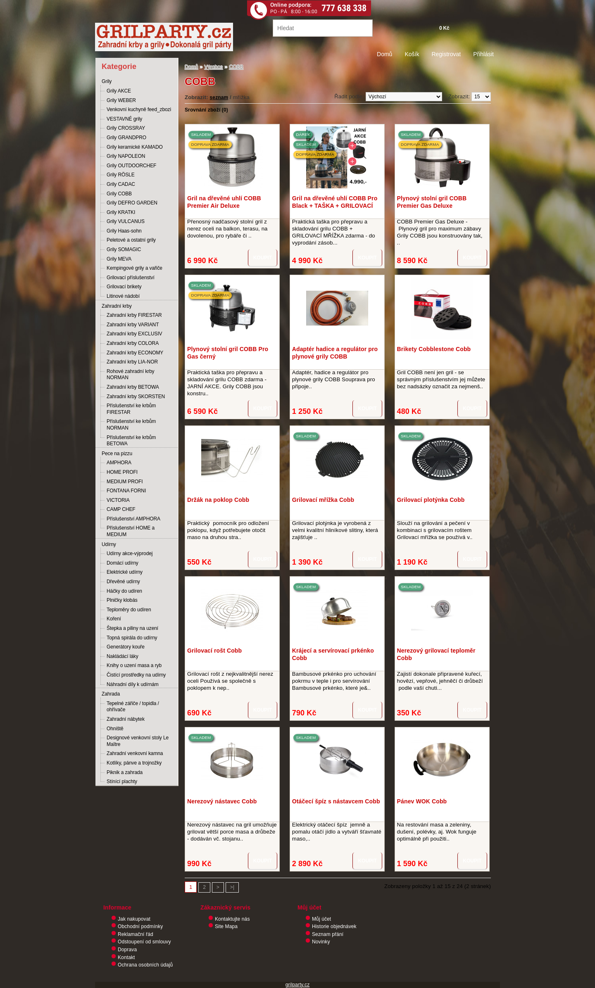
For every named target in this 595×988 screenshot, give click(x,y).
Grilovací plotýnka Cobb (431, 499)
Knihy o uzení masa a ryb (134, 665)
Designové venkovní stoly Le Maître (138, 741)
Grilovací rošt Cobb (214, 650)
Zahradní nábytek (126, 719)
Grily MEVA (119, 259)
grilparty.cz (298, 985)
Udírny (109, 544)
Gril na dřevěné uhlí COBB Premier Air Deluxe (224, 202)
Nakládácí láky (122, 656)
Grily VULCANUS (126, 221)
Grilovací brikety (124, 287)
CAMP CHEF (121, 509)
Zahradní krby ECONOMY (135, 353)
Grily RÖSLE (121, 175)
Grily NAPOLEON (126, 156)
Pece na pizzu (117, 453)
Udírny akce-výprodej (129, 553)
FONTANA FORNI (126, 491)
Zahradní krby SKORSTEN (136, 396)
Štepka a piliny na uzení (132, 628)
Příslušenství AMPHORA (133, 519)
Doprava (127, 949)
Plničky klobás (122, 600)
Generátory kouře (126, 647)
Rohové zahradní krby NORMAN (130, 374)
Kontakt (126, 957)
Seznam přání (327, 934)
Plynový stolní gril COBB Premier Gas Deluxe (432, 202)
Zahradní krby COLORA (133, 343)
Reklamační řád (135, 934)
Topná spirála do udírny (132, 638)
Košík (412, 54)
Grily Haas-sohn (124, 231)
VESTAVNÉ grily (124, 119)
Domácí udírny (122, 563)
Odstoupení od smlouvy (144, 942)
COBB (236, 67)
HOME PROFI (122, 472)
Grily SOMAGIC (124, 249)
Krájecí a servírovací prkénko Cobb (333, 654)
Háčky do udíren (124, 591)
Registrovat (446, 54)
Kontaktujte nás (232, 919)
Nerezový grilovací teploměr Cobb (436, 654)
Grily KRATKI (121, 212)
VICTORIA (118, 500)
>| (232, 887)
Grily (107, 81)
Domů (384, 54)
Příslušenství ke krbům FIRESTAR (131, 409)
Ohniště (115, 729)
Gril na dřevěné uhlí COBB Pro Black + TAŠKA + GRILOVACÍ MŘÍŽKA (335, 202)
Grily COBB (119, 194)
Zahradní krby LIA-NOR (132, 362)
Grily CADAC (121, 184)
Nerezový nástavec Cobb (222, 801)
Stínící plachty (122, 781)
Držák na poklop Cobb (218, 499)
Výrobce (214, 67)
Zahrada (111, 694)
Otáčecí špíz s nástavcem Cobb (336, 801)
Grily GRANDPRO (126, 137)
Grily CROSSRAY (126, 128)
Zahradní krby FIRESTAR (134, 315)
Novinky (321, 942)
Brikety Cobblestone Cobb (434, 349)
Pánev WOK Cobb (422, 801)
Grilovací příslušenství (131, 277)
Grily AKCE (119, 91)
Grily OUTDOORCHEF (131, 166)
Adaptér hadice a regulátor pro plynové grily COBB (335, 353)
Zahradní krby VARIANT (133, 325)
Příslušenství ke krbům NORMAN (131, 424)
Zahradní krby (117, 306)
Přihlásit (483, 54)
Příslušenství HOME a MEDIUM (131, 531)
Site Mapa (226, 926)
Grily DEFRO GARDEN (132, 203)
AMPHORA (119, 463)
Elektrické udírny (125, 572)
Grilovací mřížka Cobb (323, 499)
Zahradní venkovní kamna (135, 753)
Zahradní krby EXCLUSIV (134, 334)
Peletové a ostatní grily (131, 240)
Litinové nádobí (123, 296)
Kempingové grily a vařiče (134, 268)
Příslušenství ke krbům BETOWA (131, 441)
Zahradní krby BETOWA (133, 387)
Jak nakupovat (134, 919)
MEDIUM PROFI (125, 481)
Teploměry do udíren (129, 610)
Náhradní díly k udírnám (133, 684)
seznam (219, 97)
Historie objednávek (334, 926)
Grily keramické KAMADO (135, 147)
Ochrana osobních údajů (145, 965)
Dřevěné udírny (123, 581)
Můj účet (321, 919)
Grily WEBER (121, 100)
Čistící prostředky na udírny (136, 675)
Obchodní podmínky (140, 926)
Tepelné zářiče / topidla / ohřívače (133, 707)
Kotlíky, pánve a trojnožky (134, 763)
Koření (114, 619)
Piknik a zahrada (125, 772)
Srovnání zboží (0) (206, 110)
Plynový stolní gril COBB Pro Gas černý (227, 353)
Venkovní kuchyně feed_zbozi (139, 109)
